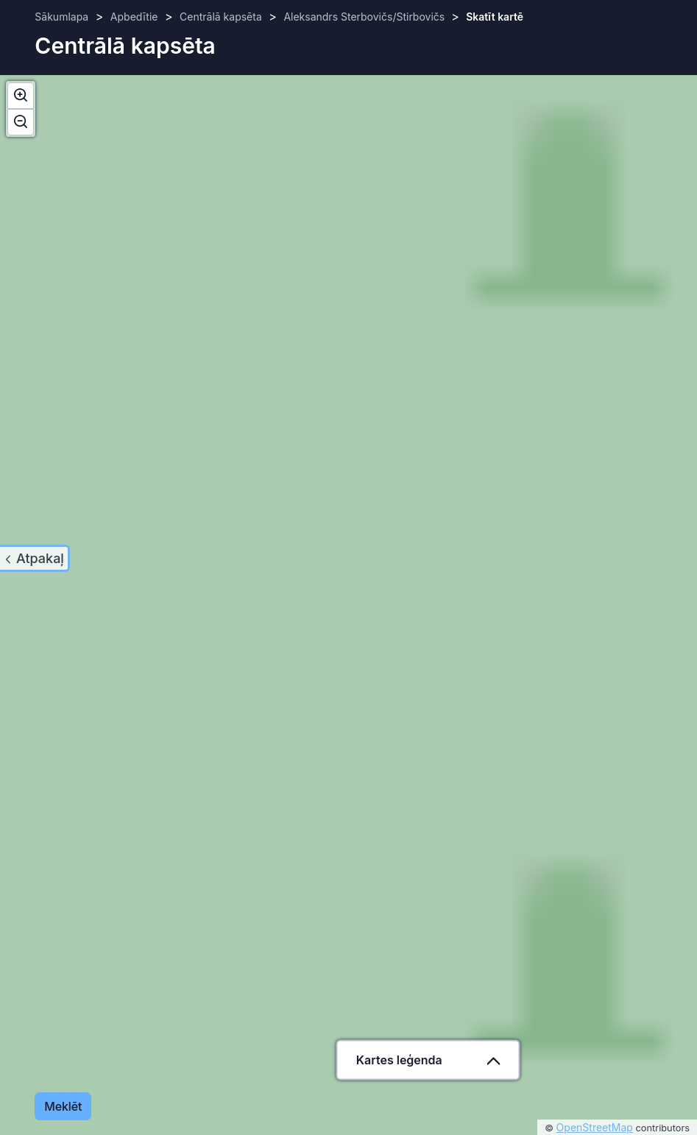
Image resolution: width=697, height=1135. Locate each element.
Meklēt (63, 1106)
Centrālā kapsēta (221, 16)
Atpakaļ (40, 558)
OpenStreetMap (594, 1127)
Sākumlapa (61, 16)
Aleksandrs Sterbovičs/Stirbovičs (365, 16)
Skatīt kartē (494, 16)
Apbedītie (134, 16)
